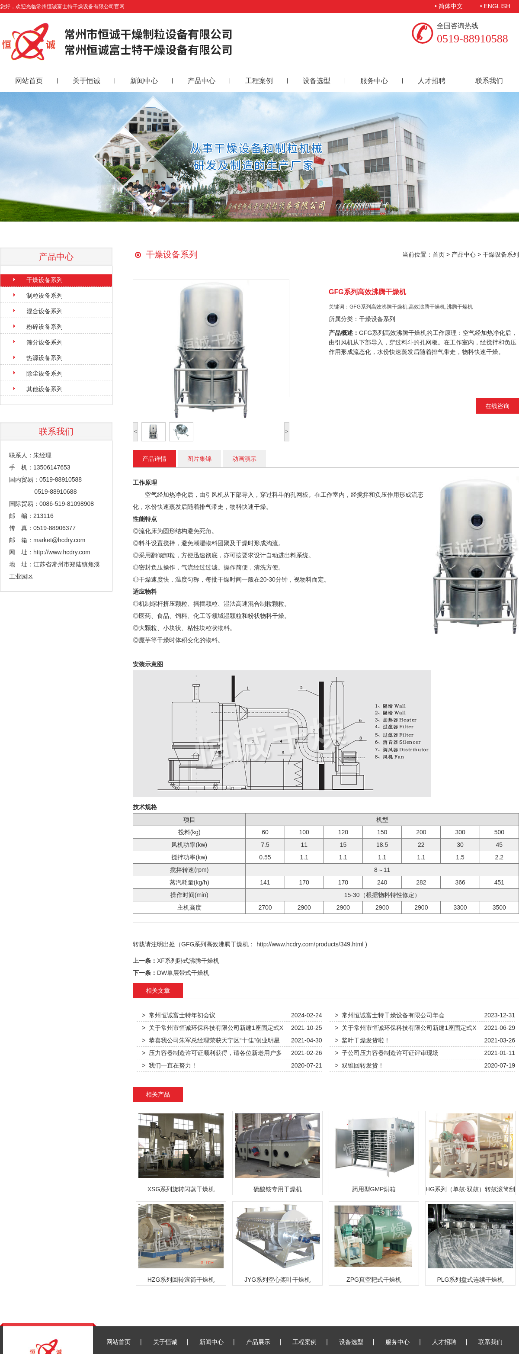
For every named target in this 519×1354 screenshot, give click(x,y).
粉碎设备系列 (44, 326)
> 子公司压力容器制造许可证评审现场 (387, 1052)
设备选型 (316, 80)
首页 (438, 254)
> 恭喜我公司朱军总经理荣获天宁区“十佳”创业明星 (211, 1040)
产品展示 (258, 1341)
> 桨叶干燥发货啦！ (362, 1040)
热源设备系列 (44, 357)
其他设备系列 (44, 389)
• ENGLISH (495, 6)
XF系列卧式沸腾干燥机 (188, 960)
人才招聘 (431, 80)
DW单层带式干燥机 (183, 972)
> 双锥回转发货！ (359, 1065)
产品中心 (201, 80)
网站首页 (29, 80)
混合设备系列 (44, 311)
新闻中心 (144, 80)
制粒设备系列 (44, 295)
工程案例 (259, 80)
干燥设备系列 (44, 280)
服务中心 (374, 80)
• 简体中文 (449, 6)
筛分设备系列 (44, 342)
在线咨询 (497, 405)
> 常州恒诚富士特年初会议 (178, 1015)
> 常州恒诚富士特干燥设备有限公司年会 (390, 1015)
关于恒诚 (86, 80)
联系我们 (489, 80)
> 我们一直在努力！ (169, 1065)
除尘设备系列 (44, 373)
